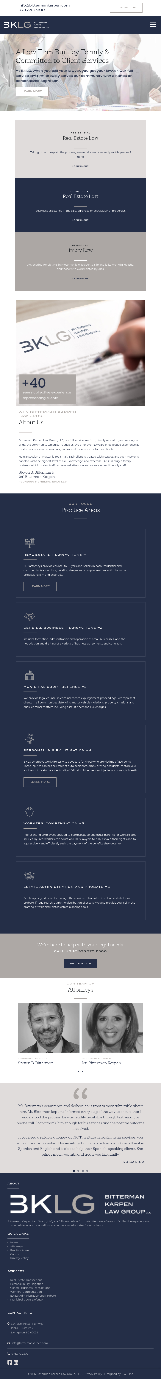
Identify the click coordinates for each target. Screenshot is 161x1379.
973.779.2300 (92, 951)
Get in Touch (80, 964)
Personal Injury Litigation (26, 1284)
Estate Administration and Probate (33, 1295)
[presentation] (78, 1070)
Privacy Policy (19, 1258)
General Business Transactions (30, 1288)
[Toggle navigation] (153, 24)
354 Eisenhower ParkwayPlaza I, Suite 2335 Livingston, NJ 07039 (27, 1328)
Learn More (32, 91)
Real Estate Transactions (26, 1280)
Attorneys (16, 1246)
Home (14, 1242)
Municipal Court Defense (26, 1299)
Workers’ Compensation (26, 1291)
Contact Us (126, 7)
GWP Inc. (127, 1374)
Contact (15, 1254)
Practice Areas (19, 1250)
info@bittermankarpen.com (30, 1343)
